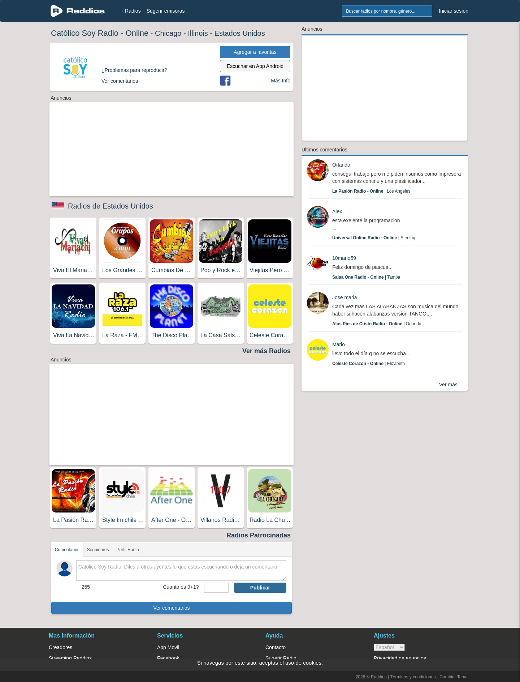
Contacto (275, 647)
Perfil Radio (128, 549)
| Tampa (366, 277)
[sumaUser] (216, 588)
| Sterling (373, 237)
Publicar (260, 588)
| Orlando (376, 323)
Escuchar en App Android (255, 66)
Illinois (198, 33)
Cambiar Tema (453, 676)
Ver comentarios (171, 608)
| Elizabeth (368, 363)
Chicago (168, 33)
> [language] (389, 647)
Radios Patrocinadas (258, 535)
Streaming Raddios (70, 658)
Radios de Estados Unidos (110, 206)
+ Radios (131, 11)
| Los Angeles (371, 191)
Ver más (448, 384)
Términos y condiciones (413, 676)
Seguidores (98, 549)
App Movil (168, 647)
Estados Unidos (239, 33)
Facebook (168, 658)
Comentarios (67, 549)
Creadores (60, 647)
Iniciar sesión (453, 11)
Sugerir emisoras (166, 11)
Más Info (280, 80)
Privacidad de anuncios (400, 658)
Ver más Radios (266, 351)
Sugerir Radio (280, 658)
